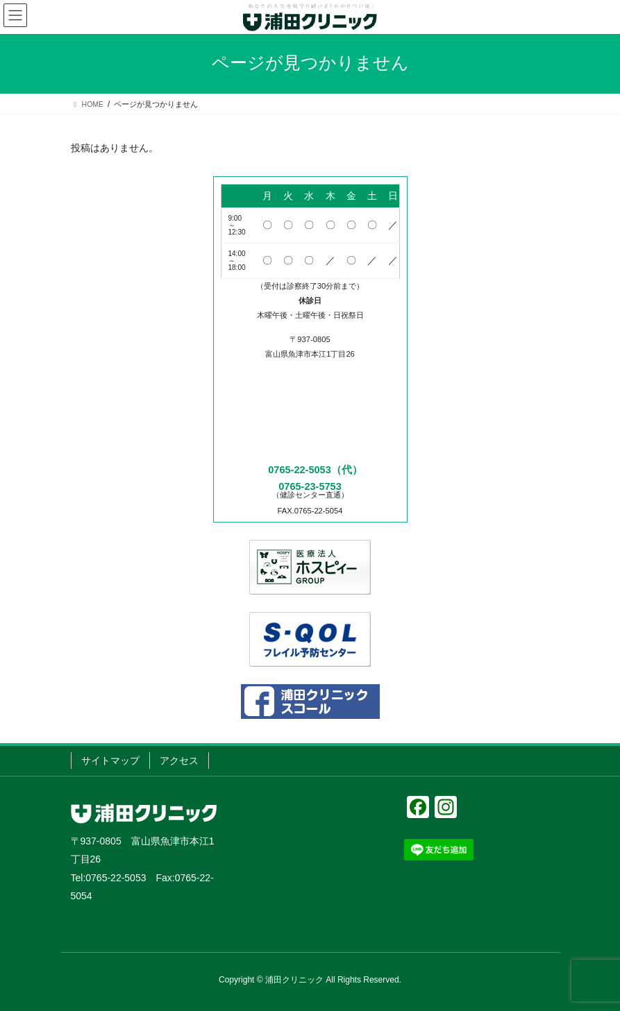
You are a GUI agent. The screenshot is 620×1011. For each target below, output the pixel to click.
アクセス (179, 760)
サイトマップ (110, 760)
